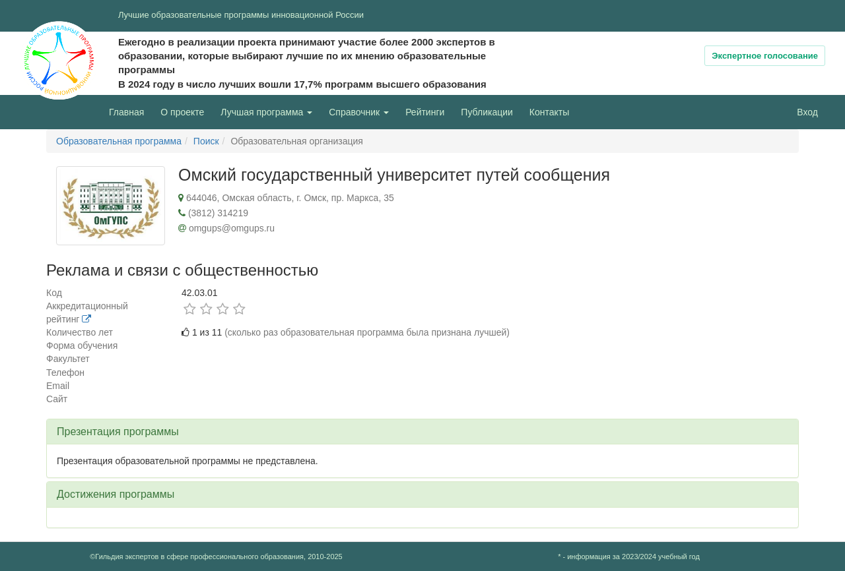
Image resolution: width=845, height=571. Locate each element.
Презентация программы (118, 431)
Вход (807, 112)
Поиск (206, 141)
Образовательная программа (119, 141)
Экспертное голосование (765, 56)
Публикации (486, 112)
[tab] (422, 431)
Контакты (549, 112)
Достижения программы (115, 494)
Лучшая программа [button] (266, 112)
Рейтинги (424, 112)
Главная (126, 112)
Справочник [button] (359, 112)
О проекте (185, 111)
